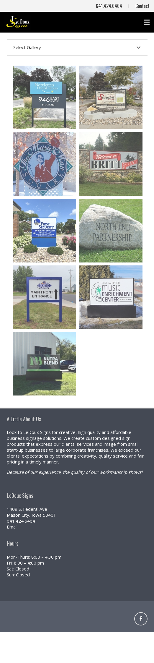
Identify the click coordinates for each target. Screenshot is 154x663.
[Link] (135, 618)
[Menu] (146, 22)
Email (12, 527)
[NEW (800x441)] (17, 22)
